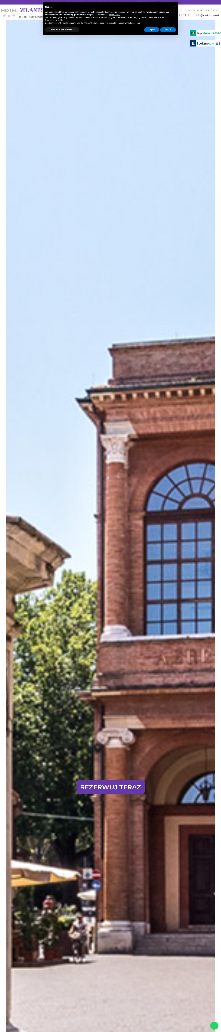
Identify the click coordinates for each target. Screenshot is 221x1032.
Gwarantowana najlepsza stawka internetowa (110, 761)
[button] (174, 7)
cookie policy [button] (114, 15)
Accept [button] (168, 30)
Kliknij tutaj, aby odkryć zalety (110, 774)
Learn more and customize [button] (62, 30)
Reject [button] (152, 30)
